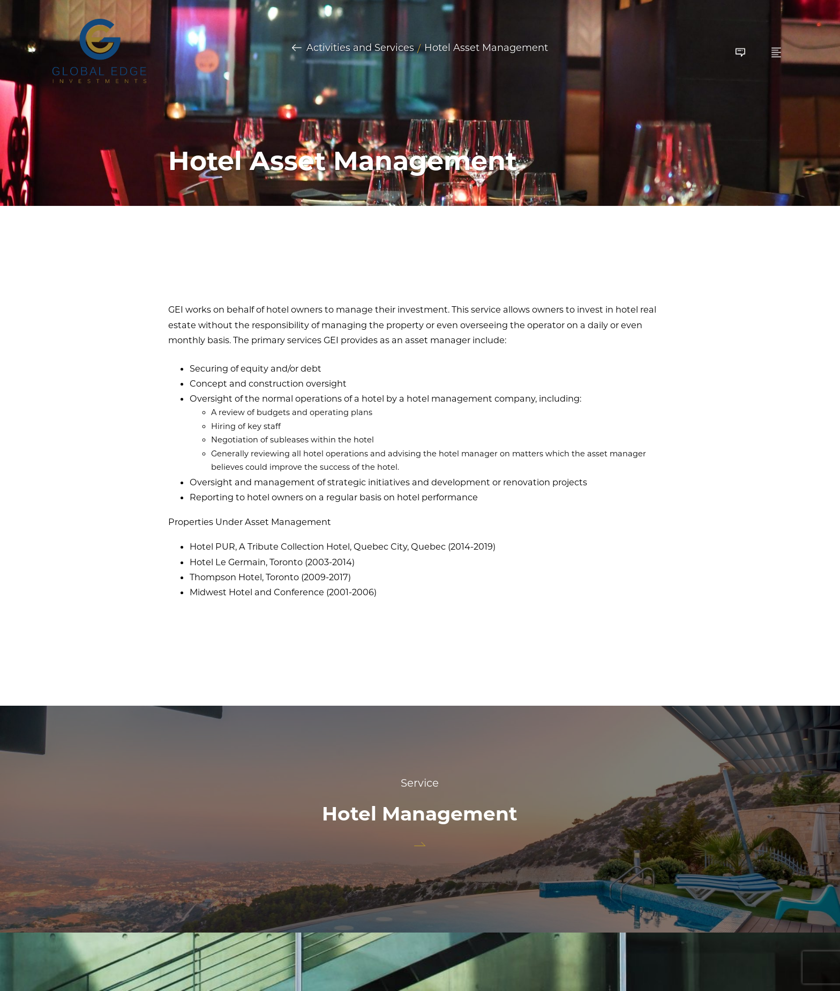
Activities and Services (360, 48)
